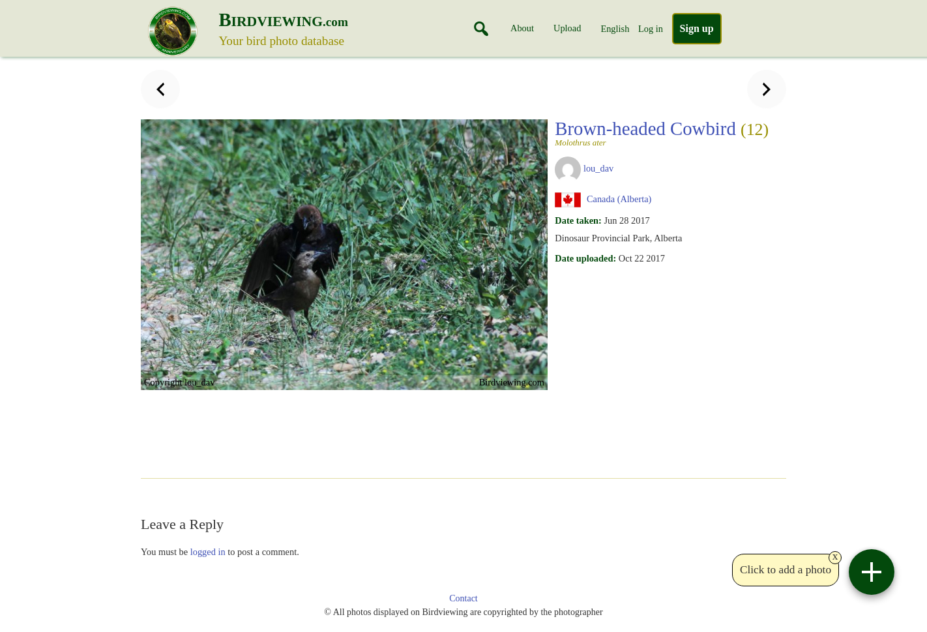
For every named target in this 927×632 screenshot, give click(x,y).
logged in (208, 552)
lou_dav (598, 168)
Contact (463, 598)
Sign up (697, 28)
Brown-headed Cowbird (662, 132)
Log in (650, 28)
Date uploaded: (585, 258)
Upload (567, 28)
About (522, 28)
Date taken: (578, 220)
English (614, 28)
